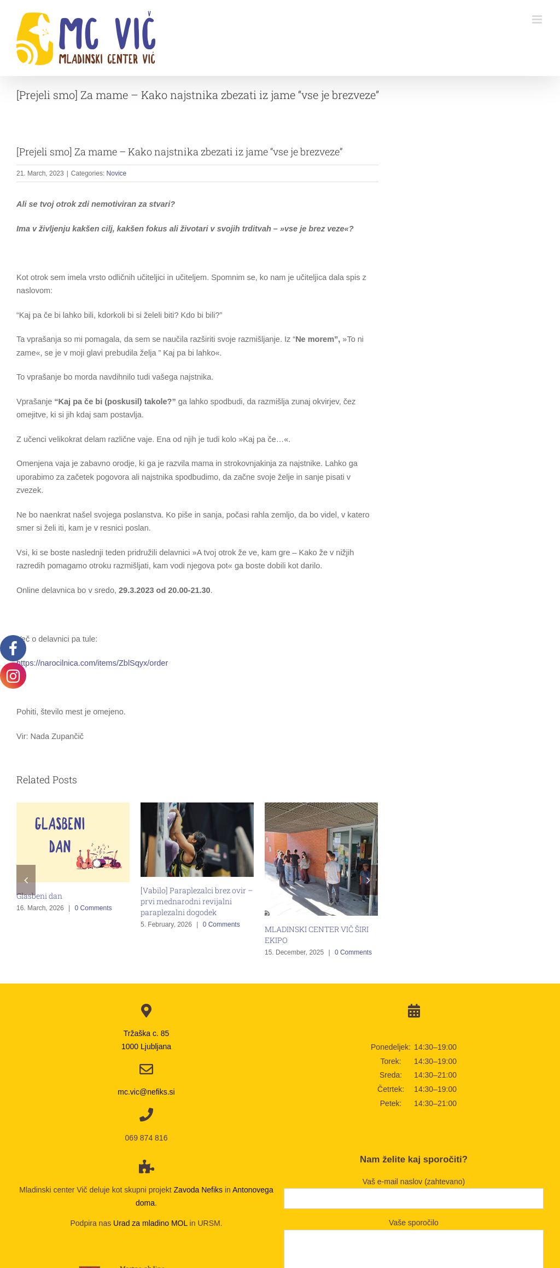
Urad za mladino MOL (150, 1223)
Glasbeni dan (39, 896)
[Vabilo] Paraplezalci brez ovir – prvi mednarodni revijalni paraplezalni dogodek (197, 901)
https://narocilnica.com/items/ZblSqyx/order (92, 663)
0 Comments (93, 908)
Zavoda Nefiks (198, 1189)
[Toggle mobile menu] (538, 19)
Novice (117, 173)
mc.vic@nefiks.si (146, 1091)
